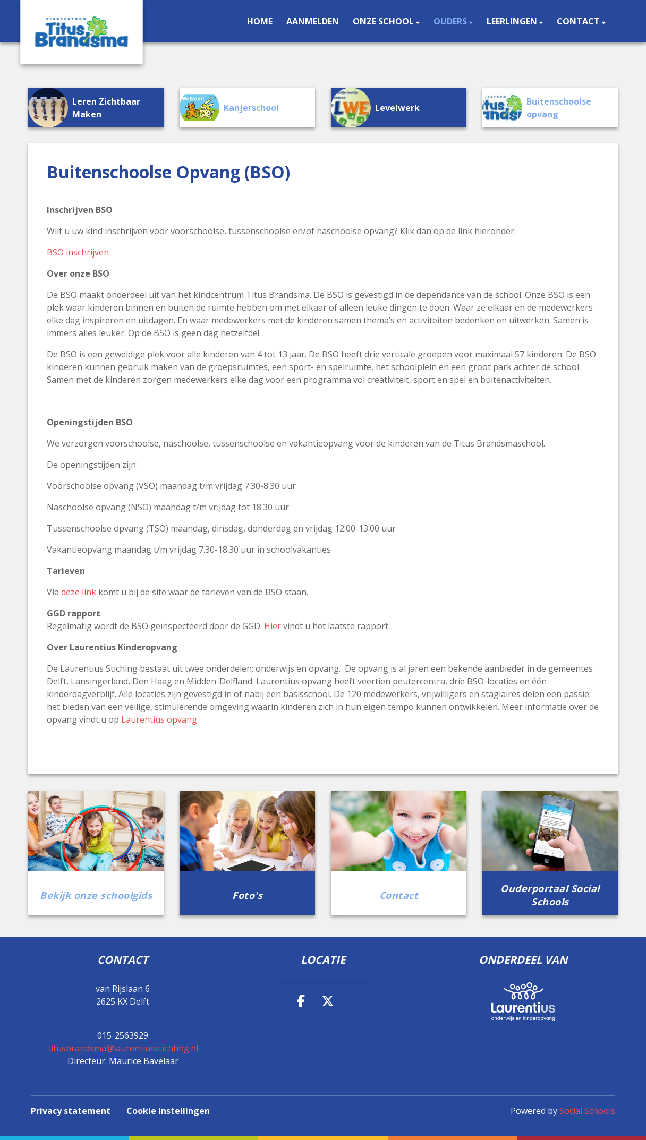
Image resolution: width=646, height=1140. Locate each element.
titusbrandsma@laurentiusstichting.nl (123, 1048)
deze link (78, 592)
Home (260, 21)
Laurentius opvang (159, 719)
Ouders (451, 21)
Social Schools (587, 1111)
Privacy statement (70, 1111)
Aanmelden (312, 21)
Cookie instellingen (168, 1111)
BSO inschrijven (78, 252)
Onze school (384, 21)
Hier (272, 626)
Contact (579, 21)
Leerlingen (513, 21)
